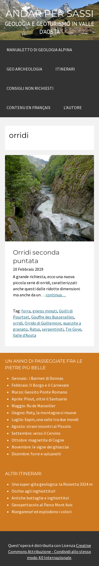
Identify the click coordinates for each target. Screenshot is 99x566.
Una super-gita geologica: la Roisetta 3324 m (52, 484)
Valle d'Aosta (24, 335)
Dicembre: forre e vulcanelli (36, 453)
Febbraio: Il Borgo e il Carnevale (40, 385)
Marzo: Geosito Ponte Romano (39, 392)
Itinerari (65, 69)
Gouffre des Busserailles (52, 317)
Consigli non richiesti (30, 88)
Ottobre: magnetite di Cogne (38, 440)
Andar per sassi (50, 13)
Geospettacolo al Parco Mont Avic (42, 504)
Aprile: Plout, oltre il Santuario (39, 398)
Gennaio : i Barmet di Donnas (37, 378)
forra (26, 311)
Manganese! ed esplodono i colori (42, 511)
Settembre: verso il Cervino (36, 433)
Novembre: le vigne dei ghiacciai (40, 447)
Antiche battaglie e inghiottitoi (40, 497)
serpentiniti (53, 329)
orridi (18, 323)
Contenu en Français (28, 107)
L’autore (73, 107)
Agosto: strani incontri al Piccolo (41, 426)
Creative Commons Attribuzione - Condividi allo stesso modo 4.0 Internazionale (49, 551)
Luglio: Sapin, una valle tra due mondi (45, 419)
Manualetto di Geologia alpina (39, 49)
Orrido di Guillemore (43, 323)
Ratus (35, 329)
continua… (56, 294)
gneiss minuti (44, 311)
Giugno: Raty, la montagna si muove (44, 412)
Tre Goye (73, 329)
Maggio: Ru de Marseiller (33, 405)
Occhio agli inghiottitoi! (33, 491)
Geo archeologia (24, 69)
